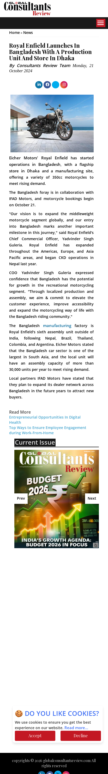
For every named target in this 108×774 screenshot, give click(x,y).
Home (14, 33)
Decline (81, 735)
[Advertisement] (60, 590)
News (28, 33)
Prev (21, 498)
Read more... (76, 727)
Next (92, 498)
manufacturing (59, 325)
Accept (34, 735)
